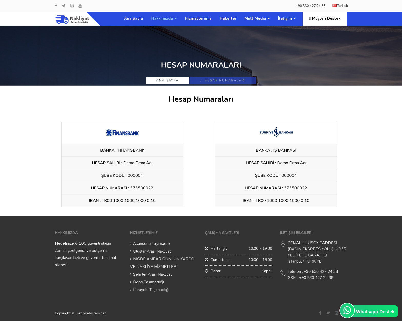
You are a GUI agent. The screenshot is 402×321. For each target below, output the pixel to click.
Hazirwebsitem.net (91, 313)
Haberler (228, 18)
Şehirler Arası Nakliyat (152, 274)
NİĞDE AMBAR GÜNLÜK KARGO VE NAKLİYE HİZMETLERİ (162, 263)
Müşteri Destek (324, 18)
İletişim (287, 18)
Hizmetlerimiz (198, 18)
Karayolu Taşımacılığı (151, 290)
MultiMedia (257, 18)
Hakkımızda (164, 18)
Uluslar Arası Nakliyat (152, 251)
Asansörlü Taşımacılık (151, 243)
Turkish (340, 6)
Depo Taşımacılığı (148, 282)
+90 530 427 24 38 (311, 6)
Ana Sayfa (133, 18)
